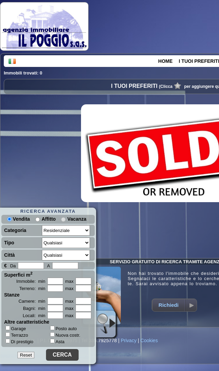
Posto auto (63, 328)
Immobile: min (30, 281)
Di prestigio (19, 341)
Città (9, 255)
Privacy (129, 340)
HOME (165, 61)
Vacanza (76, 219)
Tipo (9, 242)
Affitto (49, 219)
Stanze (12, 295)
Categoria (15, 230)
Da (13, 265)
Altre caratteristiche (26, 322)
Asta (57, 341)
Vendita (18, 219)
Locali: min (34, 315)
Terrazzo (16, 335)
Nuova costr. (65, 335)
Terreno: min (32, 288)
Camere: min (32, 301)
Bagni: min (34, 308)
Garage (15, 328)
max (69, 281)
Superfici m (18, 274)
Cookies (149, 340)
